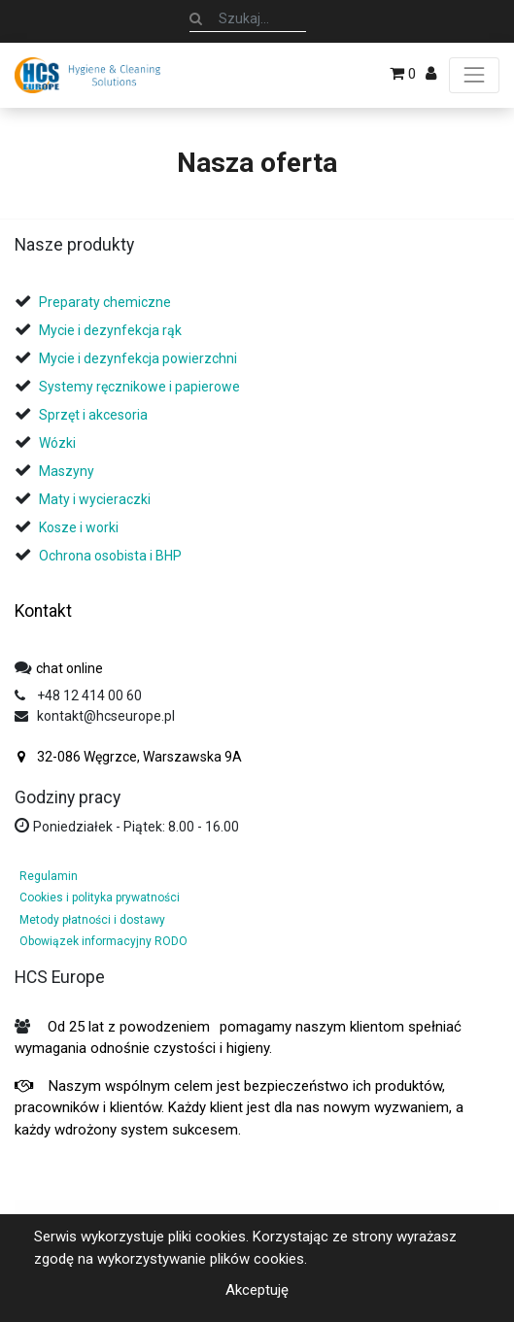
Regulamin (48, 876)
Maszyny (66, 471)
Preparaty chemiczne (106, 302)
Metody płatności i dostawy (92, 920)
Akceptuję (257, 1290)
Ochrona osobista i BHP (110, 555)
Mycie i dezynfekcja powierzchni (138, 358)
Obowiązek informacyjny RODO (103, 941)
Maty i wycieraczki (95, 499)
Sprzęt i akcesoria (93, 415)
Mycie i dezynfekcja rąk (110, 330)
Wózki (57, 443)
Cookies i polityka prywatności (99, 897)
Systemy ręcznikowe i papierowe (141, 386)
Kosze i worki (79, 527)
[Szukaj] (195, 18)
